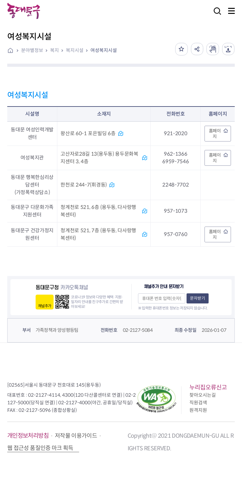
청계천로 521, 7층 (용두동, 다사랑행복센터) (98, 234)
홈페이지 (215, 133)
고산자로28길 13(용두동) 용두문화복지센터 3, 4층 (99, 158)
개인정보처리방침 (28, 435)
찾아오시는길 (202, 395)
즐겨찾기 (181, 49)
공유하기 (196, 49)
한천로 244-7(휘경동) (83, 185)
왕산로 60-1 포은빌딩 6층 (87, 133)
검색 (215, 15)
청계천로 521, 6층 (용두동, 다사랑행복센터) (98, 211)
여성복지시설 (103, 50)
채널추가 (44, 305)
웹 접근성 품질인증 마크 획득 (40, 448)
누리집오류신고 (208, 387)
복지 (54, 50)
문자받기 (197, 298)
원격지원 (198, 410)
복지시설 (75, 50)
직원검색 (198, 403)
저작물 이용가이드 (76, 435)
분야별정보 (32, 50)
